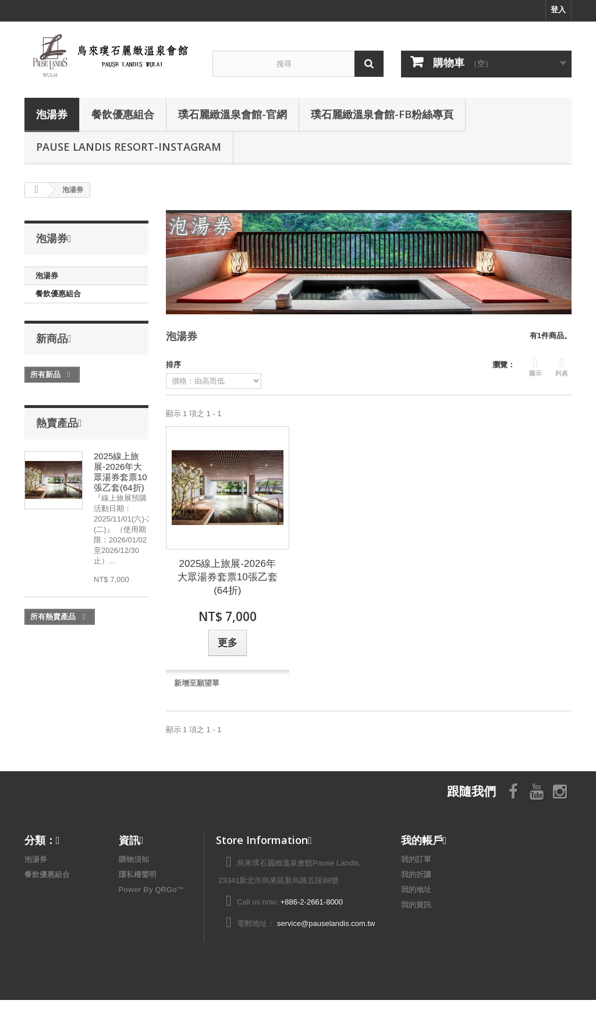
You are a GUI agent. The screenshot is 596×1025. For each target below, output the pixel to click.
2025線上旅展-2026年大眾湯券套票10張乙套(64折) (120, 471)
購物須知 (134, 859)
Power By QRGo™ (152, 889)
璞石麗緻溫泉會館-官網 (232, 114)
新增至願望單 (196, 683)
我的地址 (416, 889)
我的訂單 (416, 859)
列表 (562, 366)
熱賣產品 (57, 423)
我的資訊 (416, 904)
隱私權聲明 (138, 874)
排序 (173, 364)
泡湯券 (52, 114)
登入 (558, 9)
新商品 (52, 338)
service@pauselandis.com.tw (326, 923)
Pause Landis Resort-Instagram (128, 147)
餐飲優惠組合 (122, 114)
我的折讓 (416, 874)
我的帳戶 (422, 840)
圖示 (535, 366)
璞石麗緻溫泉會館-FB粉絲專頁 (382, 114)
